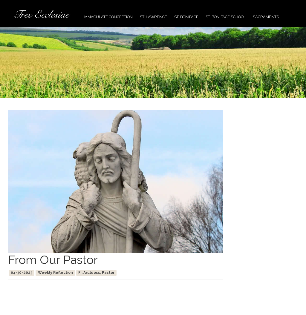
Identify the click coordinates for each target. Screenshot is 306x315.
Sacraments (266, 17)
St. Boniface (186, 17)
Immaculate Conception (108, 17)
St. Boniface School (226, 17)
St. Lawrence (153, 17)
